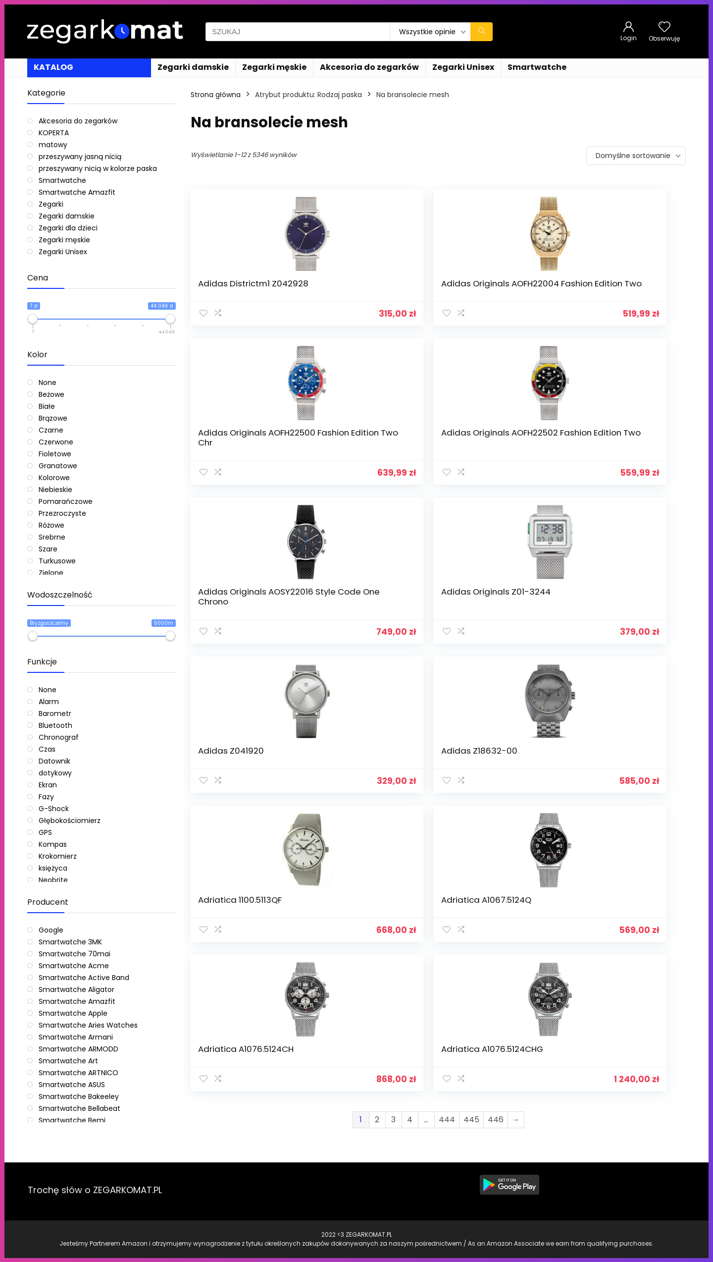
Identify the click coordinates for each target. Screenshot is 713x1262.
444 (447, 702)
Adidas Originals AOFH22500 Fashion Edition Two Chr (491, 293)
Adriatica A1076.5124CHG (607, 626)
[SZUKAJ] (481, 31)
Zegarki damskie (193, 67)
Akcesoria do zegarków (369, 67)
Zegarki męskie (274, 67)
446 (496, 702)
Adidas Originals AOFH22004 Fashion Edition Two (365, 293)
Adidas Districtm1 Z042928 (234, 288)
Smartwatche (537, 67)
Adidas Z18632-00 (615, 452)
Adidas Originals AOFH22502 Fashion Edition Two (617, 293)
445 (471, 702)
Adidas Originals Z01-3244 (368, 457)
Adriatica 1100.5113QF (240, 621)
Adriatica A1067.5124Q (369, 621)
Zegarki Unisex (463, 67)
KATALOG (53, 67)
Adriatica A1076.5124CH (478, 626)
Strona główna (216, 95)
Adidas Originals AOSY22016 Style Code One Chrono (244, 462)
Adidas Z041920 (483, 452)
